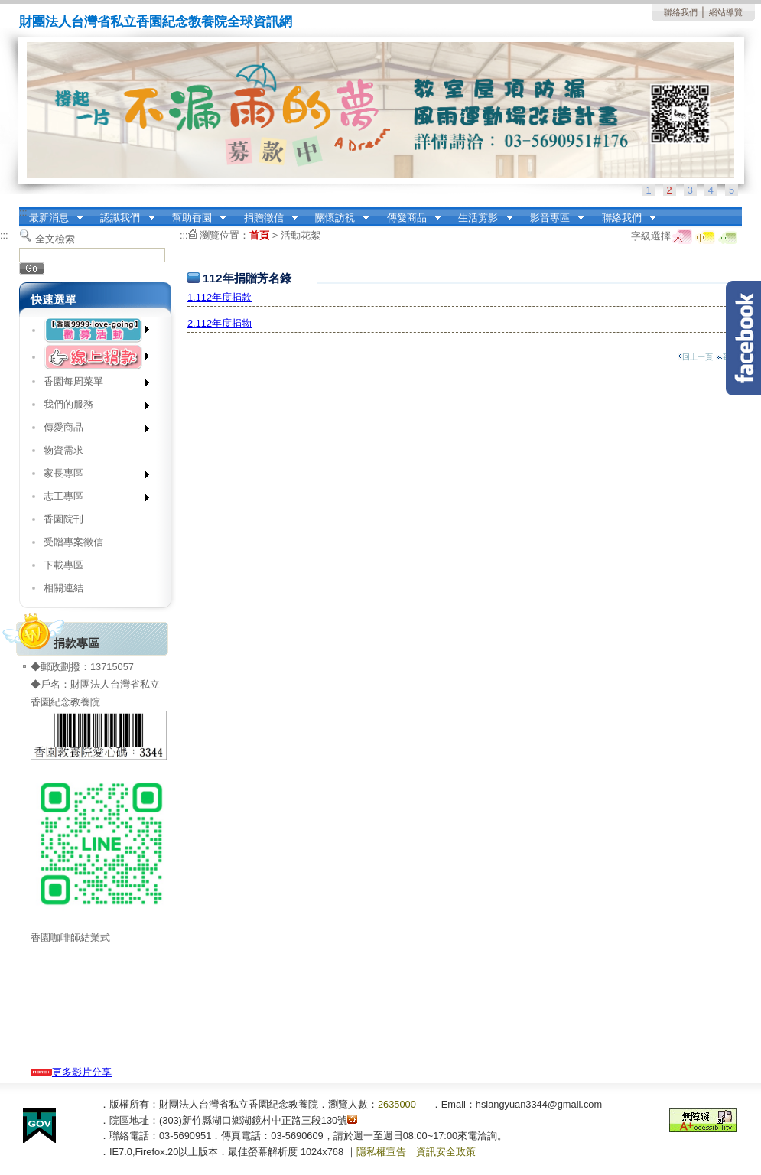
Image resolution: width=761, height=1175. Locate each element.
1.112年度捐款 (219, 297)
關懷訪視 (337, 218)
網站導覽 (726, 12)
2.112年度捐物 (219, 323)
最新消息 (51, 218)
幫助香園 (194, 218)
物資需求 (63, 450)
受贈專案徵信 (73, 542)
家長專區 (91, 476)
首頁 (259, 235)
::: (23, 212)
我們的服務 (91, 407)
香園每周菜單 (91, 384)
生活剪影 (481, 218)
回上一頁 (695, 357)
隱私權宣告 (381, 1151)
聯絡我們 (681, 12)
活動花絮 (300, 235)
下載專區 (63, 565)
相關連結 (63, 588)
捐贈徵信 (266, 218)
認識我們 (123, 218)
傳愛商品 (409, 218)
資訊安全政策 (446, 1151)
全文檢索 (55, 239)
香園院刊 (63, 519)
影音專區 (552, 218)
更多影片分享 (71, 1072)
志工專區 (91, 499)
